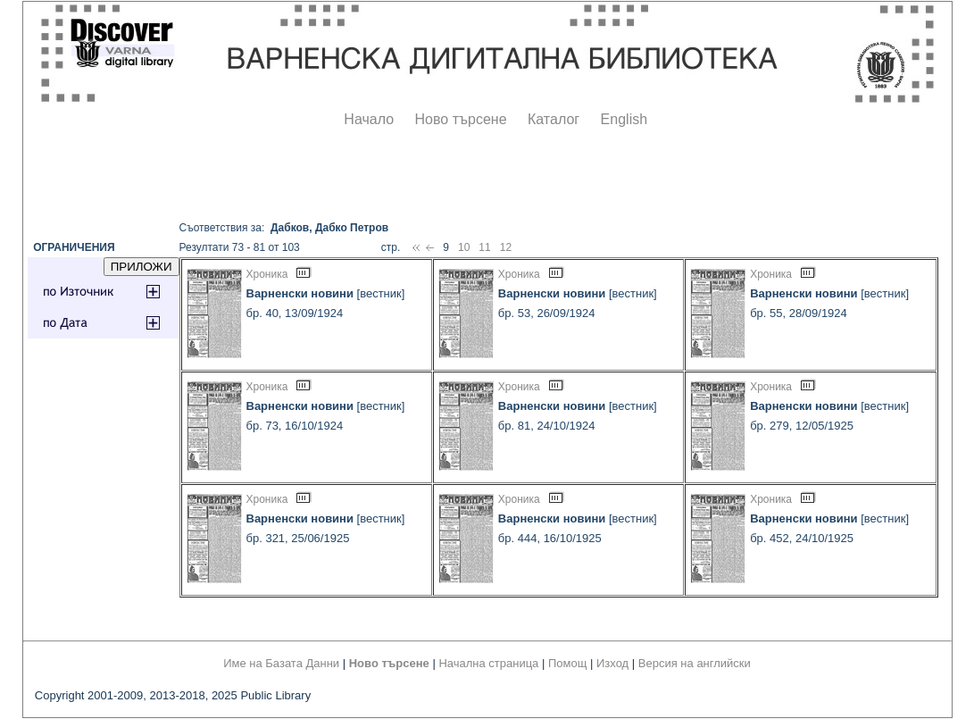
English (624, 119)
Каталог (553, 119)
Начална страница (488, 663)
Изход (612, 663)
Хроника (267, 274)
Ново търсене (461, 119)
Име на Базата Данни (281, 663)
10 (464, 247)
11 (484, 247)
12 (506, 247)
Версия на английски (694, 663)
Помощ (567, 663)
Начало (369, 119)
